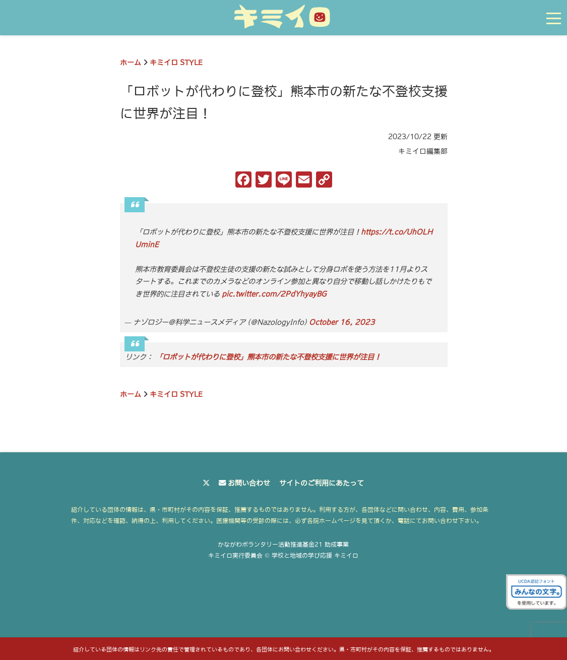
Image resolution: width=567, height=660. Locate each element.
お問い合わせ (249, 483)
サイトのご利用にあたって (321, 483)
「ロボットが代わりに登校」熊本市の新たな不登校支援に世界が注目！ (268, 357)
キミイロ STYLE (176, 62)
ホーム (130, 62)
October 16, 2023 (342, 322)
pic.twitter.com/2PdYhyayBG (274, 293)
